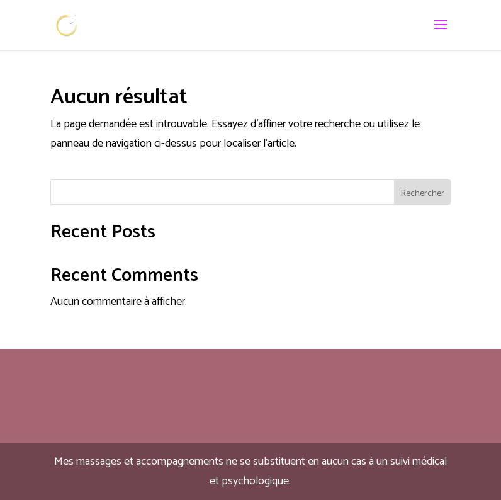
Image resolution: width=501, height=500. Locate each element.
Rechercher (422, 193)
